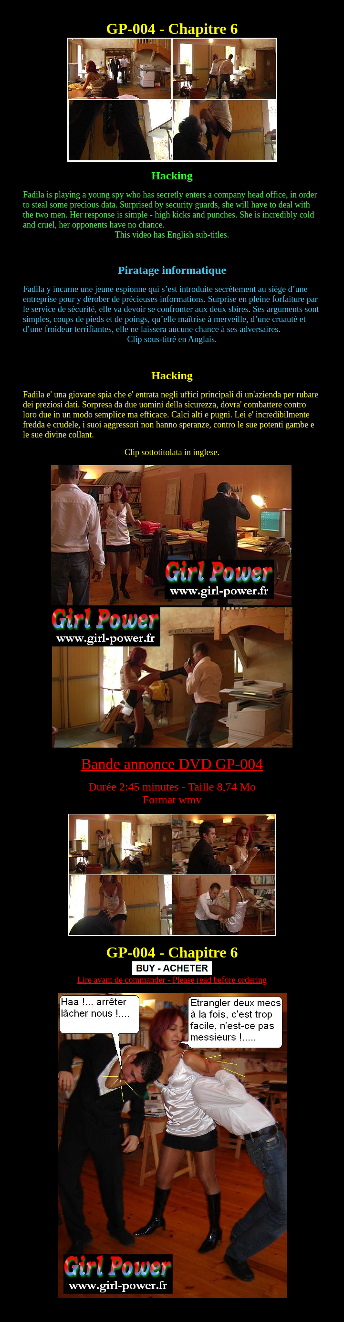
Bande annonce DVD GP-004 (172, 763)
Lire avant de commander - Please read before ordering (172, 980)
